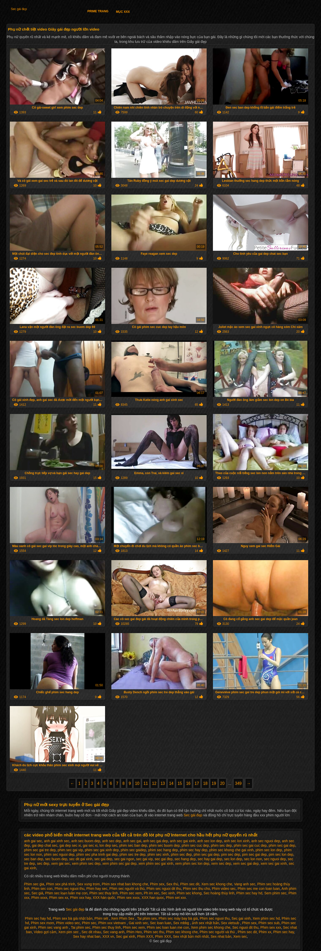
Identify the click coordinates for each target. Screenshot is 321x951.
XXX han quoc (152, 898)
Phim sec (89, 923)
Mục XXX (123, 12)
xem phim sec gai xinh (155, 863)
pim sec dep (230, 854)
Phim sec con (42, 889)
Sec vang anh (114, 932)
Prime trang (97, 11)
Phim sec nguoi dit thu (163, 889)
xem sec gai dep (246, 863)
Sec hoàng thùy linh (219, 893)
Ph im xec (151, 893)
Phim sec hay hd (249, 893)
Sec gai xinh (241, 918)
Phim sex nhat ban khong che (125, 884)
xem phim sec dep (86, 863)
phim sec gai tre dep (40, 850)
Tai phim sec (81, 927)
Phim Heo (134, 932)
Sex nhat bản (221, 936)
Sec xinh (168, 893)
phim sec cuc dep (195, 845)
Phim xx (265, 932)
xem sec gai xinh (274, 863)
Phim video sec (224, 889)
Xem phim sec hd (266, 918)
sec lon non (253, 859)
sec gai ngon (124, 859)
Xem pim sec (69, 932)
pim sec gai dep (254, 854)
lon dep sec (108, 845)
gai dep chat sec (44, 845)
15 (180, 783)
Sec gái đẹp (19, 9)
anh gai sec (33, 841)
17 (197, 783)
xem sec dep (221, 863)
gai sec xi (90, 845)
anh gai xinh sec (56, 841)
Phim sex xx (58, 898)
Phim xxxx (39, 898)
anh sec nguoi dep (265, 841)
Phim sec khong (189, 893)
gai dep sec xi (70, 845)
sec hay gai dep (210, 859)
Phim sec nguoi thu (69, 889)
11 (145, 783)
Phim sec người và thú (126, 889)
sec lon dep (233, 859)
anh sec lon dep (209, 841)
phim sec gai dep (282, 845)
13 (162, 783)
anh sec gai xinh (182, 841)
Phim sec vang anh (53, 927)
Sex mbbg (181, 923)
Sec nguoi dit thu (245, 927)
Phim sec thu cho (196, 889)
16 (188, 783)
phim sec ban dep (133, 845)
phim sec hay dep (193, 850)
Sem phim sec (275, 893)
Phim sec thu (154, 932)
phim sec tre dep (133, 854)
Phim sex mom (42, 923)
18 (205, 783)
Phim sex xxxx (128, 898)
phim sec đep (181, 854)
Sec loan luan (160, 923)
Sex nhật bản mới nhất (191, 936)
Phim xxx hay (80, 898)
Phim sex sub (269, 923)
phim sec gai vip (70, 850)
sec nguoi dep (275, 859)
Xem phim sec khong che (210, 927)
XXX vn (108, 936)
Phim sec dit (189, 884)
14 (171, 783)
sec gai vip (144, 859)
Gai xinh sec (138, 923)
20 (222, 783)
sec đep (43, 863)
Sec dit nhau (91, 932)
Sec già (37, 893)
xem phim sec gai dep (119, 863)
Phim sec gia (34, 884)
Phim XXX (145, 936)
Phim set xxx (176, 898)
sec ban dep (33, 859)
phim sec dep (221, 845)
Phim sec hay (283, 932)
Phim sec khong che (182, 932)
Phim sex (157, 884)
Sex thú (172, 884)
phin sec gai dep (206, 854)
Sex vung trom (88, 884)
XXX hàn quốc (104, 898)
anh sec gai (132, 841)
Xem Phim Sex (123, 918)
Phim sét (102, 918)
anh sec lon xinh (236, 841)
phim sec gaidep (133, 850)
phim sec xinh (158, 854)
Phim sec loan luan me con (168, 927)
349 (238, 783)
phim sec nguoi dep (59, 854)
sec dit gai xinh (81, 859)
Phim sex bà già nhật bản (72, 918)
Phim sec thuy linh (103, 893)
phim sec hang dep (163, 850)
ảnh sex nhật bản (205, 923)
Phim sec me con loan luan (258, 889)
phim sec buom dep (164, 845)
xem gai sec (60, 863)
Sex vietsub (230, 923)
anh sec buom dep (85, 841)
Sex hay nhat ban (86, 936)
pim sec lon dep (281, 854)
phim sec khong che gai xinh (231, 850)
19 (214, 783)
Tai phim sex (147, 918)
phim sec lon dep (269, 850)
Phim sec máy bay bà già (178, 918)
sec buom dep (56, 859)
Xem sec (240, 936)
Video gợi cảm (45, 932)
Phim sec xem (131, 893)
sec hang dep (185, 859)
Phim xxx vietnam (112, 923)
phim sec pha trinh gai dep (97, 854)
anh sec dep (111, 841)
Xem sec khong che (216, 884)
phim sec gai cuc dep (250, 845)
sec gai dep (103, 859)
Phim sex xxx (270, 927)
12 (154, 783)
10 (137, 783)
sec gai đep (164, 859)
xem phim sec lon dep (192, 863)
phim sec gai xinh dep (102, 850)
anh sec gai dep (155, 841)
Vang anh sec (244, 884)
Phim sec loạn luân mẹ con (66, 893)
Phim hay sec (96, 889)
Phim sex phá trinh (60, 884)
